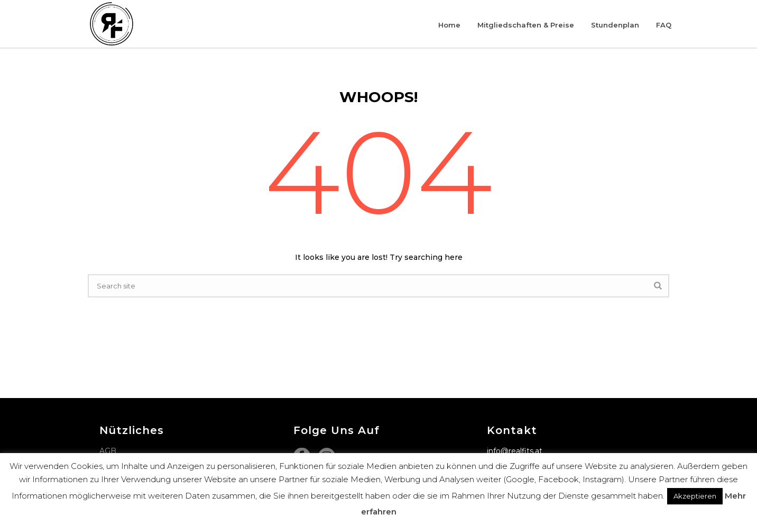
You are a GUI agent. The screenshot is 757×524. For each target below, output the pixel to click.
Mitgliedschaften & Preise (525, 25)
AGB (107, 451)
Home (449, 25)
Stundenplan (615, 25)
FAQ (663, 25)
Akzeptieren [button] (694, 496)
